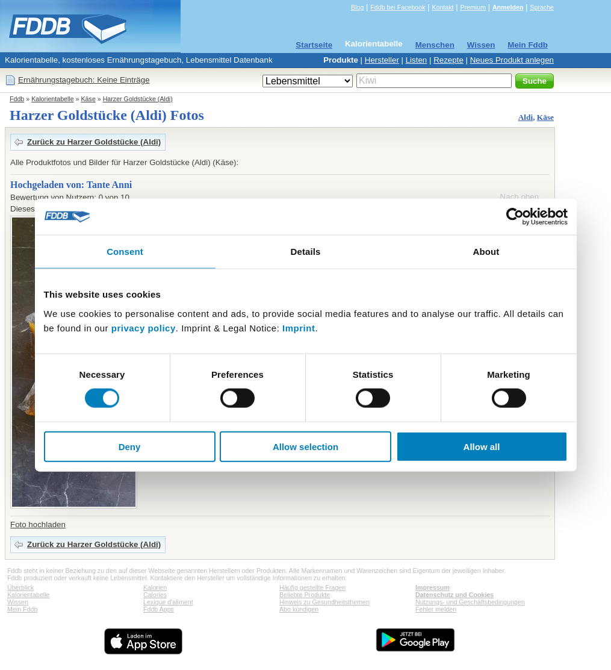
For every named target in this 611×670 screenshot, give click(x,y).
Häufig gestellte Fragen (312, 587)
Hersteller (382, 59)
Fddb (17, 98)
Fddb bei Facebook (397, 7)
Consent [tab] (125, 251)
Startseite (314, 44)
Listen (416, 59)
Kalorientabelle (374, 43)
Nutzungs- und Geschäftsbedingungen (470, 602)
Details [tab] (306, 251)
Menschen (434, 44)
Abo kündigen (298, 609)
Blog (357, 7)
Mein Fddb (527, 44)
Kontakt (442, 7)
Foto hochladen (38, 524)
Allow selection (305, 446)
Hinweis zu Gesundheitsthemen (324, 602)
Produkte (340, 59)
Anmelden (508, 7)
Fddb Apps (158, 609)
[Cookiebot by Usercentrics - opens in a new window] (515, 217)
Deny (130, 446)
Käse (88, 98)
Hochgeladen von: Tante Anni (71, 185)
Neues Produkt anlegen (512, 59)
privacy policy (143, 327)
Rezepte (448, 59)
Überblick (20, 587)
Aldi (525, 117)
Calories (155, 594)
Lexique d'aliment (168, 602)
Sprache (542, 7)
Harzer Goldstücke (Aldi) (138, 98)
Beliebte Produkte (304, 594)
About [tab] (486, 251)
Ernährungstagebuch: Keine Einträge (84, 79)
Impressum (432, 587)
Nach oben (519, 196)
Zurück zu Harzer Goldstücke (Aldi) (94, 141)
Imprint (298, 327)
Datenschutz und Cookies (454, 594)
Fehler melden (435, 609)
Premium (473, 7)
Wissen (481, 44)
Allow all (482, 446)
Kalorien (155, 587)
